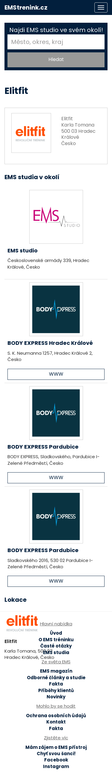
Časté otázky (56, 646)
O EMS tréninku (56, 639)
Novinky (56, 697)
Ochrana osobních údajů (56, 715)
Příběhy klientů (56, 690)
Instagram (56, 766)
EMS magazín (56, 671)
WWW (56, 374)
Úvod (56, 633)
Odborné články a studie (56, 677)
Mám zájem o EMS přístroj (56, 747)
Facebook (56, 760)
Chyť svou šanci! (56, 753)
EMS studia (56, 652)
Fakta (56, 684)
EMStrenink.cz (25, 7)
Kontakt (56, 722)
